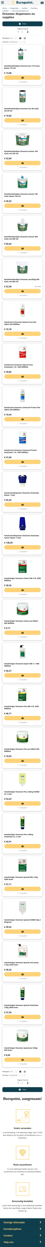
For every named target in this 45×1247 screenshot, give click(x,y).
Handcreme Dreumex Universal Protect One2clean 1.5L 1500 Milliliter (20, 451)
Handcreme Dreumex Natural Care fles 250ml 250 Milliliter (20, 323)
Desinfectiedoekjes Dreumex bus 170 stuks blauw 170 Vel (22, 67)
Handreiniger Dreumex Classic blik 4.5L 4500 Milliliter (22, 579)
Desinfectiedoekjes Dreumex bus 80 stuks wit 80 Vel (21, 109)
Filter (22, 24)
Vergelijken (23, 82)
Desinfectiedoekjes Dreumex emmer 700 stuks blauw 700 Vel (21, 195)
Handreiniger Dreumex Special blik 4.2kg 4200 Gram (21, 878)
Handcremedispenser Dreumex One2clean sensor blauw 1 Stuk (21, 536)
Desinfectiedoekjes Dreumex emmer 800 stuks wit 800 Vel (21, 238)
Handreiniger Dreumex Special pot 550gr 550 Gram (21, 1049)
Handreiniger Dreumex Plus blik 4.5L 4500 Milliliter (21, 707)
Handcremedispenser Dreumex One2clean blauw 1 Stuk (21, 494)
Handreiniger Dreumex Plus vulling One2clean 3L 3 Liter (18, 835)
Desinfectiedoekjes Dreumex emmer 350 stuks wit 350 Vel (21, 152)
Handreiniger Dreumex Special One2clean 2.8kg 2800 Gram (21, 1006)
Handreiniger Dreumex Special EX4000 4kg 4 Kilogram (22, 921)
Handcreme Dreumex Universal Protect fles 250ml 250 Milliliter (22, 408)
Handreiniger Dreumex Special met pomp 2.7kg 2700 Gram (21, 963)
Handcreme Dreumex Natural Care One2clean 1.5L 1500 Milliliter (18, 366)
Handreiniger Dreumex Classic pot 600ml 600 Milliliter (21, 622)
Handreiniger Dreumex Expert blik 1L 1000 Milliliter (21, 664)
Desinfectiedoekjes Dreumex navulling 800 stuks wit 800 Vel (21, 280)
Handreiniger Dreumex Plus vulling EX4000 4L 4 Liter (21, 793)
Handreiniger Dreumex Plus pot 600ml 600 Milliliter (21, 750)
